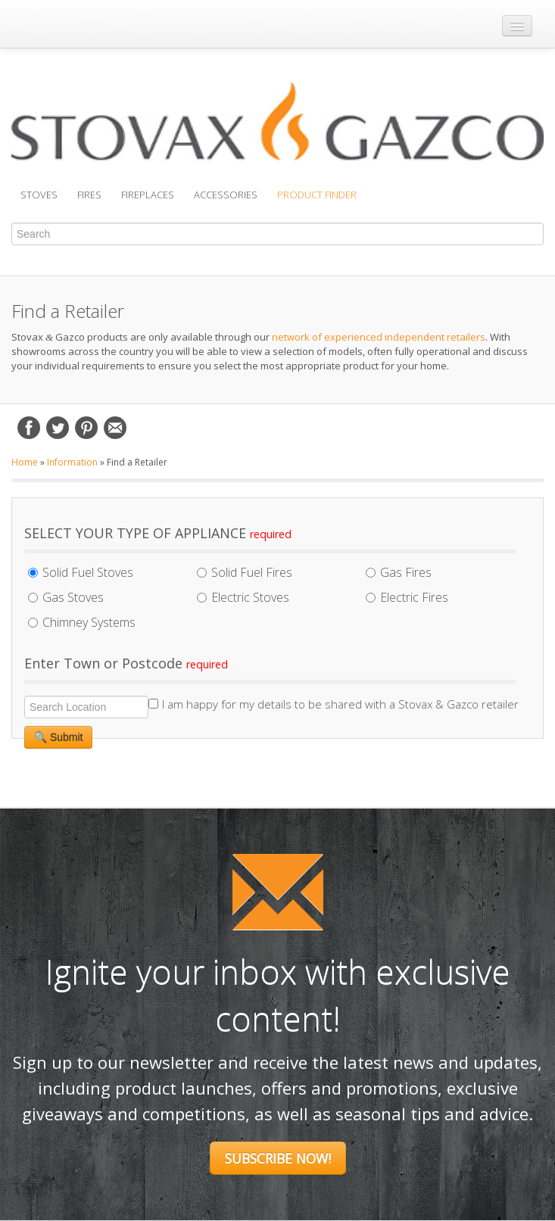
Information (72, 462)
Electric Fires (407, 597)
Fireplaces (147, 194)
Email (115, 427)
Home (24, 462)
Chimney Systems (82, 622)
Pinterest (86, 427)
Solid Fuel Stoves (80, 572)
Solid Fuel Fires (244, 572)
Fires (89, 194)
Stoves (39, 194)
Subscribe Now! (278, 1158)
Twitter (57, 427)
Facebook (28, 427)
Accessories (225, 194)
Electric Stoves (243, 597)
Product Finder (317, 194)
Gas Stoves (66, 597)
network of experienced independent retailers (378, 337)
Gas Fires (399, 572)
